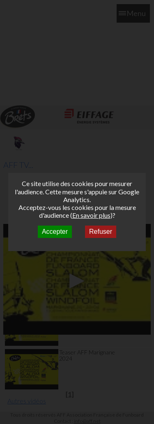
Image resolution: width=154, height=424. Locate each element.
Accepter (55, 231)
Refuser (100, 231)
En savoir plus (91, 215)
